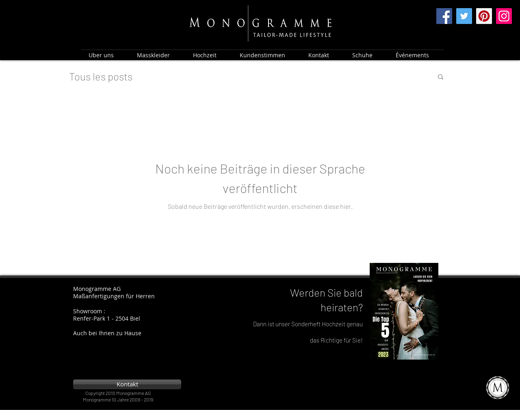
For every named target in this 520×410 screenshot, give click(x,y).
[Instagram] (504, 16)
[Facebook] (444, 16)
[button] (440, 77)
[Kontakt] (127, 384)
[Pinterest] (484, 16)
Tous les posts (100, 76)
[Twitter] (464, 16)
